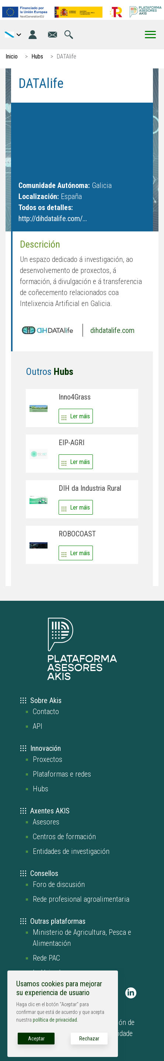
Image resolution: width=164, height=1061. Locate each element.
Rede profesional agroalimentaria (81, 899)
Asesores (46, 821)
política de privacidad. (55, 1020)
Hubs (37, 56)
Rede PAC (46, 958)
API (37, 726)
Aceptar (36, 1039)
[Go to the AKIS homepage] (145, 12)
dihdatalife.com (112, 330)
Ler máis (80, 416)
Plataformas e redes (62, 774)
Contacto (46, 711)
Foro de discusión (59, 884)
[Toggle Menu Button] (150, 34)
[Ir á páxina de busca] (68, 34)
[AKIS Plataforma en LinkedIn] (130, 993)
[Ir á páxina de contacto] (52, 34)
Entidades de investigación (71, 851)
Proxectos (47, 759)
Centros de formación (64, 836)
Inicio (12, 56)
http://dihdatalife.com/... (52, 218)
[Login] (32, 34)
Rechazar (89, 1039)
